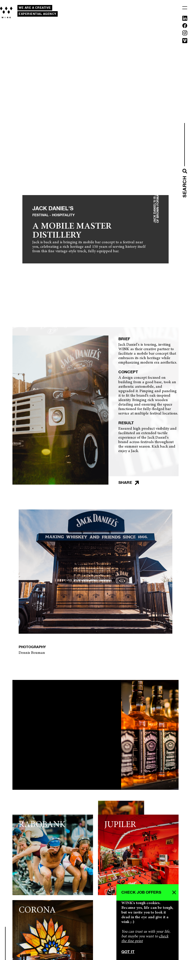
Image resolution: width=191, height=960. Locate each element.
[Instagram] (184, 34)
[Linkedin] (184, 19)
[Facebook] (184, 26)
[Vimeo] (184, 41)
